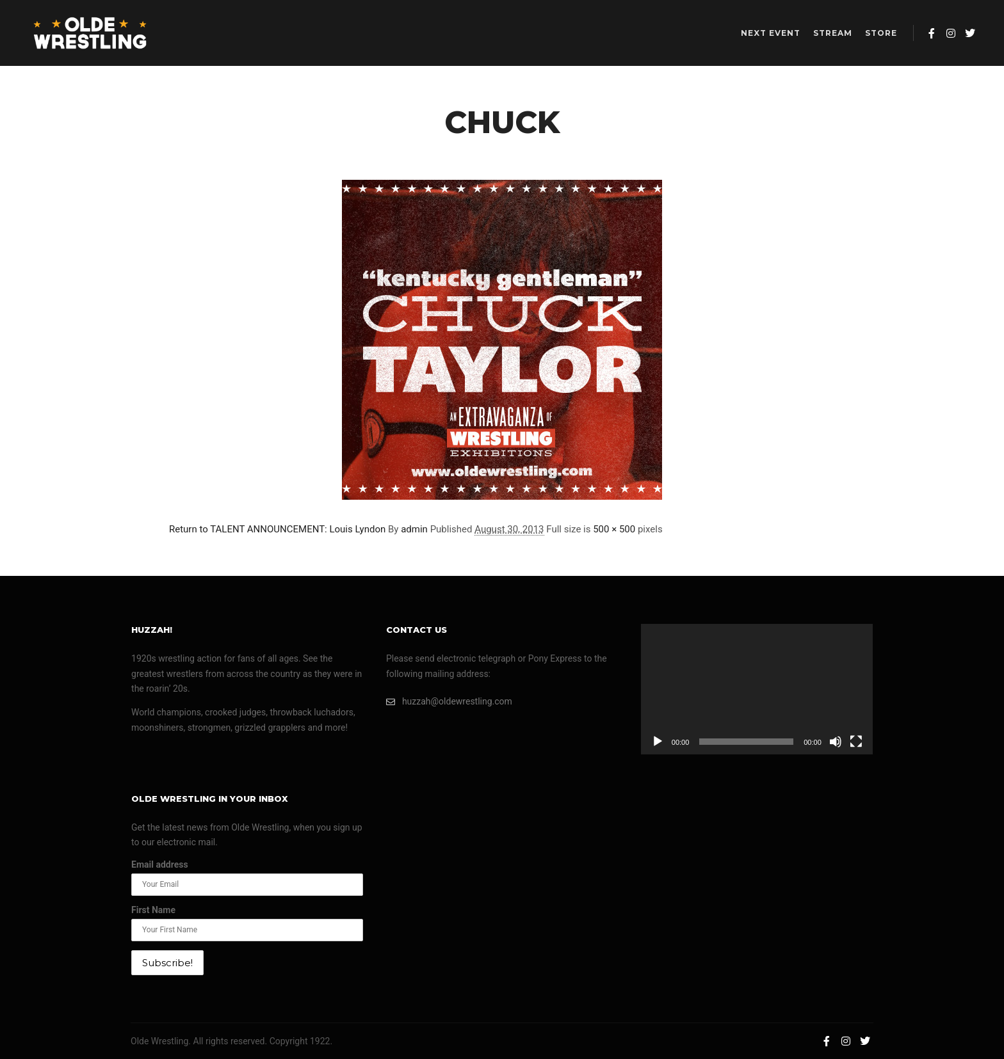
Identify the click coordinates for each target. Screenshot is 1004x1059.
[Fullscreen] (856, 741)
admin (414, 529)
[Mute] (835, 741)
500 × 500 (614, 529)
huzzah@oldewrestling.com (449, 701)
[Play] (657, 741)
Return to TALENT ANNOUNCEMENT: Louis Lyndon (277, 529)
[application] (757, 689)
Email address (159, 864)
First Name (153, 910)
